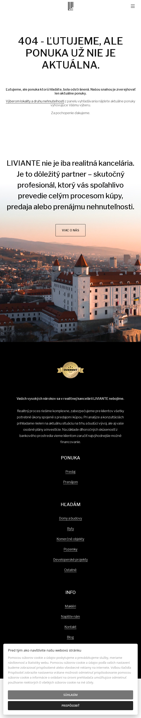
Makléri (70, 606)
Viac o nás (70, 230)
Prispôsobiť (70, 705)
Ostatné (70, 570)
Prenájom (70, 482)
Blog (70, 637)
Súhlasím (70, 695)
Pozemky (70, 549)
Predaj (70, 472)
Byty (70, 529)
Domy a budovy (70, 518)
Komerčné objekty (70, 539)
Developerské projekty (70, 560)
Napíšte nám (70, 617)
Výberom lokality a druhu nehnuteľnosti (35, 101)
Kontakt (70, 627)
